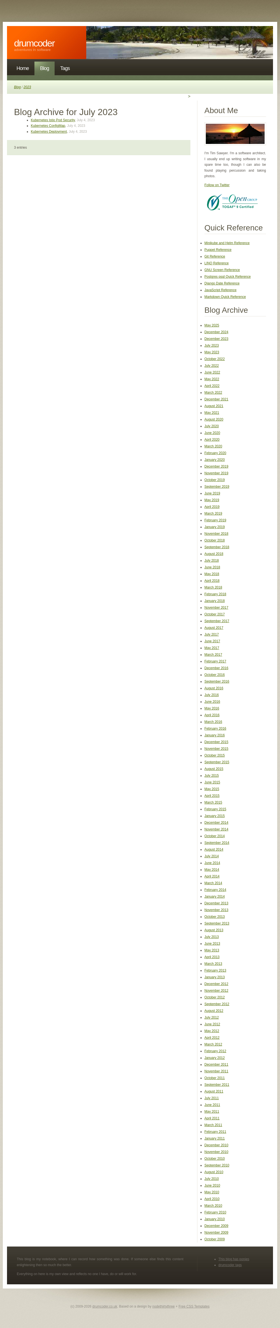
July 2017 (211, 634)
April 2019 (212, 507)
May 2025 (211, 325)
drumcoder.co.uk (104, 1306)
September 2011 (216, 1085)
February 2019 (215, 520)
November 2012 (216, 991)
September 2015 (216, 762)
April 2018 (212, 581)
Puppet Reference (218, 250)
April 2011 (212, 1118)
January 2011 (214, 1138)
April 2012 (212, 1038)
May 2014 (211, 870)
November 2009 (216, 1232)
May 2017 (211, 648)
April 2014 (212, 876)
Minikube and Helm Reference (226, 243)
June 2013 (212, 944)
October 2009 (214, 1239)
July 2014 (211, 856)
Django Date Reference (221, 283)
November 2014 (216, 829)
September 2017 (216, 621)
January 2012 (214, 1058)
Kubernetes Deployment (49, 132)
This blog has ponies (233, 1259)
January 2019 (214, 527)
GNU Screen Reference (222, 270)
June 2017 (212, 641)
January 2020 (214, 460)
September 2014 (216, 843)
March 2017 (213, 655)
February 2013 (215, 970)
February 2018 (215, 594)
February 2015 (215, 809)
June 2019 (212, 493)
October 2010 (214, 1159)
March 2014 (213, 883)
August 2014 (213, 849)
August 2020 (213, 419)
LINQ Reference (216, 263)
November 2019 (216, 473)
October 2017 (214, 614)
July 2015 (211, 776)
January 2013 (214, 977)
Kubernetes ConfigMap (48, 126)
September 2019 (216, 487)
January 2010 (214, 1219)
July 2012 (211, 1017)
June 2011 (212, 1105)
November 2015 (216, 749)
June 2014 (212, 863)
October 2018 (214, 540)
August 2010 (213, 1172)
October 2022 (214, 359)
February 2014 (215, 890)
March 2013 (213, 964)
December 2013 (216, 903)
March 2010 (213, 1206)
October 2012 (214, 997)
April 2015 (212, 796)
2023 (27, 87)
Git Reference (214, 256)
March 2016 (213, 722)
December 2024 (216, 332)
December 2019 (216, 466)
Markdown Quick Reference (225, 297)
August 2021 (213, 406)
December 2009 (216, 1226)
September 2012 (216, 1004)
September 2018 (216, 547)
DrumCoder (34, 43)
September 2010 (216, 1165)
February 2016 (215, 728)
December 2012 (216, 984)
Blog (44, 68)
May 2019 (211, 500)
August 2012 (213, 1011)
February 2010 (215, 1212)
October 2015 (214, 755)
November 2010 (216, 1152)
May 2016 (211, 708)
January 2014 (214, 896)
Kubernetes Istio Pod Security (53, 120)
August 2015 (213, 769)
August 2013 (213, 930)
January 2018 (214, 601)
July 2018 (211, 561)
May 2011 (211, 1112)
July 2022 (211, 366)
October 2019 (214, 480)
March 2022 (213, 393)
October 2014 (214, 836)
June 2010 (212, 1185)
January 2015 (214, 816)
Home (23, 68)
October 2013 (214, 917)
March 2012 (213, 1044)
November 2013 (216, 910)
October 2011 (214, 1078)
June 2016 (212, 702)
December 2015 (216, 742)
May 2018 (211, 574)
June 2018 (212, 567)
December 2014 (216, 823)
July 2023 (211, 345)
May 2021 (211, 413)
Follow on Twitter (217, 185)
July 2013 (211, 937)
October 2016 (214, 675)
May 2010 (211, 1192)
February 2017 (215, 661)
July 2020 (211, 426)
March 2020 (213, 446)
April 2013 (212, 957)
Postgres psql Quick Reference (227, 277)
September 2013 (216, 923)
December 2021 (216, 399)
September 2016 (216, 681)
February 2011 (215, 1132)
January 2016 (214, 735)
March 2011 (213, 1125)
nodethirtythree (163, 1306)
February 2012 (215, 1051)
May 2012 (211, 1031)
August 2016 (213, 688)
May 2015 (211, 789)
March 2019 (213, 513)
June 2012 (212, 1024)
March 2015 (213, 802)
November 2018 (216, 534)
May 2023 (211, 352)
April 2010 (212, 1199)
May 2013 (211, 950)
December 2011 (216, 1064)
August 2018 (213, 554)
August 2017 (213, 628)
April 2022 (212, 386)
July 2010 (211, 1179)
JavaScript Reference (220, 290)
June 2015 (212, 782)
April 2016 (212, 715)
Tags (65, 68)
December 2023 (216, 339)
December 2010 (216, 1145)
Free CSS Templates (194, 1306)
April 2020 (212, 440)
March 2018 (213, 587)
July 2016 (211, 695)
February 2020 (215, 453)
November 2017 (216, 608)
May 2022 (211, 379)
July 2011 (211, 1098)
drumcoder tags (230, 1265)
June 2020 (212, 433)
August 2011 (213, 1091)
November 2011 (216, 1071)
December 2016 (216, 668)
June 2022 (212, 372)
